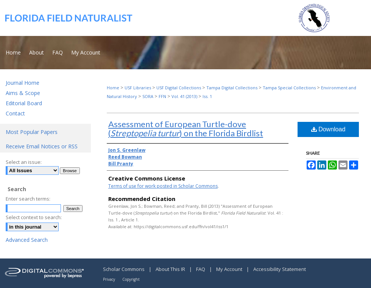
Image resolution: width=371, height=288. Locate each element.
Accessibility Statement (279, 269)
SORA (147, 96)
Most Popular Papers (32, 131)
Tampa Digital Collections (231, 87)
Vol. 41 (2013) (184, 96)
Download (328, 129)
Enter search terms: (28, 198)
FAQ (201, 269)
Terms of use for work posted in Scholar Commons (163, 186)
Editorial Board (24, 103)
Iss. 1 (207, 96)
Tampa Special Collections (289, 87)
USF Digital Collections (178, 87)
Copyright (131, 279)
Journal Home (22, 82)
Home (113, 87)
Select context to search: (34, 217)
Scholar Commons (124, 269)
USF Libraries (138, 87)
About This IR (171, 269)
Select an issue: (24, 162)
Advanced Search (27, 239)
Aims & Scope (23, 93)
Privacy (109, 279)
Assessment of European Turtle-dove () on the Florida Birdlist (185, 128)
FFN (162, 96)
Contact (15, 113)
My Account (229, 269)
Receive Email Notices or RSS (42, 146)
